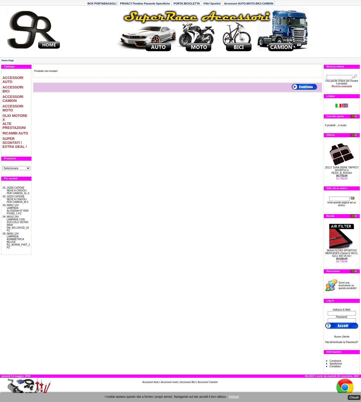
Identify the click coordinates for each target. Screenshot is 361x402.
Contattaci (333, 366)
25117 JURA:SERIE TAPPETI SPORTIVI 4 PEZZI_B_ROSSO (341, 170)
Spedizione (334, 363)
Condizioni (333, 361)
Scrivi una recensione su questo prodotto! (347, 285)
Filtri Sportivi (212, 3)
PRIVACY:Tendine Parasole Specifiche (145, 3)
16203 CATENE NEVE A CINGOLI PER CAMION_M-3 (17, 199)
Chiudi (354, 397)
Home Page (8, 60)
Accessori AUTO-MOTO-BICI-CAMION (248, 3)
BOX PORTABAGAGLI (102, 3)
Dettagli (234, 397)
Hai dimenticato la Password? (341, 342)
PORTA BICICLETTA (187, 3)
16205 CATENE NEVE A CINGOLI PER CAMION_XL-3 (18, 190)
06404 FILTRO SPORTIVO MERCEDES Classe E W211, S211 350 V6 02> (341, 253)
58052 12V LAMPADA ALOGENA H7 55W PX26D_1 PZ (17, 209)
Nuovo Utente (341, 336)
